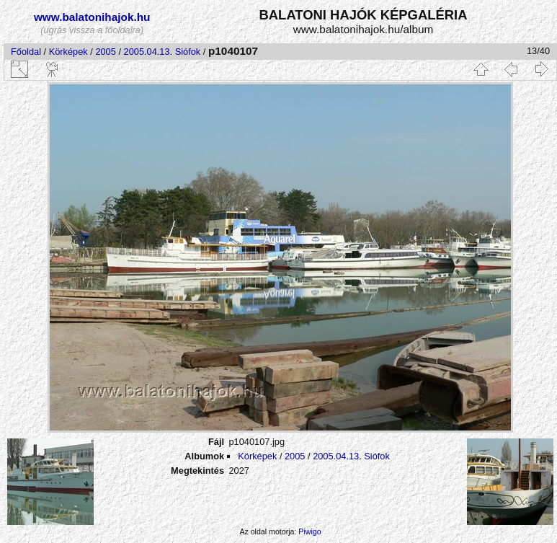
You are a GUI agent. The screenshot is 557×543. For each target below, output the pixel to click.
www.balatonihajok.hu (92, 17)
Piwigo (309, 531)
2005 (105, 51)
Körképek (68, 51)
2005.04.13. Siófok (162, 51)
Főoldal (26, 51)
